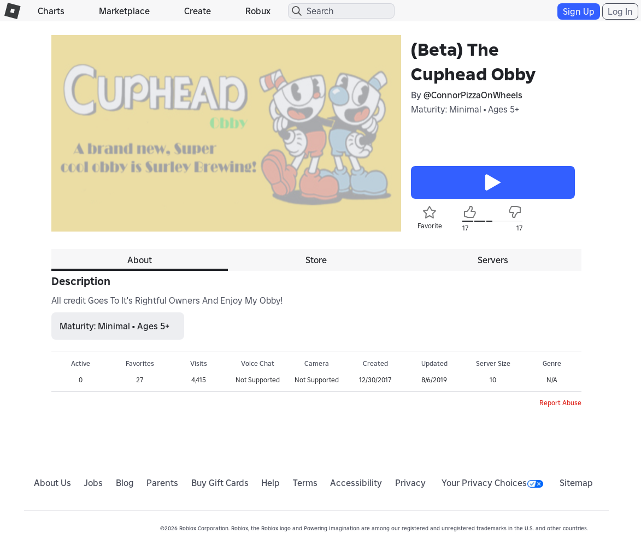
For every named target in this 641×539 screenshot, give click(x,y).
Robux (257, 10)
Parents (162, 482)
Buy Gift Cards (220, 482)
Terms (305, 482)
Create (197, 10)
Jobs (93, 482)
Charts (51, 10)
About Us (52, 482)
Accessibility (356, 482)
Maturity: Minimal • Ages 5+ (465, 109)
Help (270, 482)
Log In (620, 11)
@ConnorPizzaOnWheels (473, 95)
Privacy (410, 482)
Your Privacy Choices (492, 482)
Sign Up (579, 11)
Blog (125, 482)
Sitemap (576, 482)
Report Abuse (560, 403)
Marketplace (124, 10)
